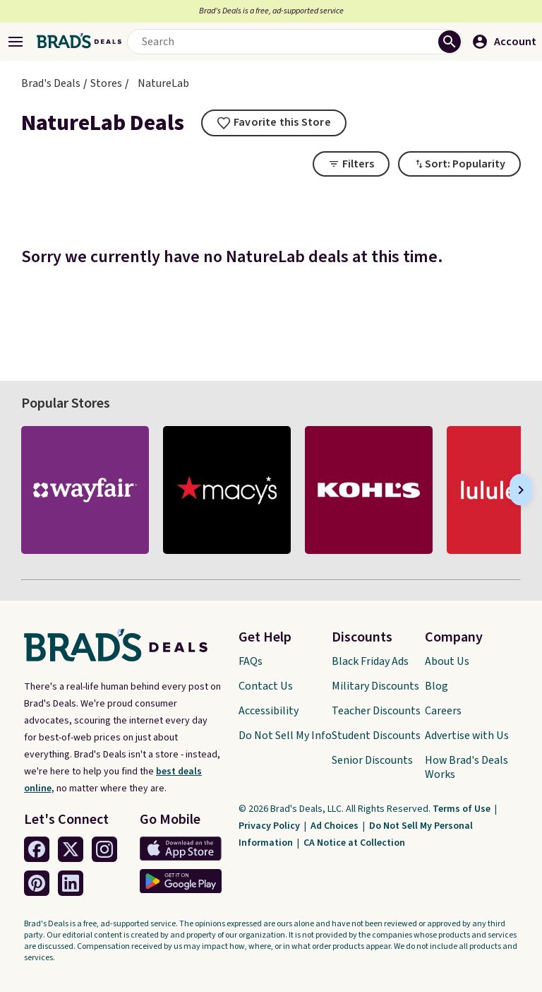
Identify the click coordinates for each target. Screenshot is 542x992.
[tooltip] (274, 123)
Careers (443, 711)
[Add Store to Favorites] (274, 123)
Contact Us (266, 686)
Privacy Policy (270, 826)
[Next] (521, 490)
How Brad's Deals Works (466, 767)
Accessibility (269, 711)
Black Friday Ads (370, 661)
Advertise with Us (467, 735)
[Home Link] (79, 41)
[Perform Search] (449, 41)
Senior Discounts (372, 760)
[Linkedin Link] (70, 883)
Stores (106, 83)
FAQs (251, 661)
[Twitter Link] (70, 849)
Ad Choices (336, 826)
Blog (436, 686)
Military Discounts (375, 686)
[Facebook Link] (36, 849)
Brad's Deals (50, 83)
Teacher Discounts (376, 711)
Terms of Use (463, 809)
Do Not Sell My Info (285, 735)
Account (503, 41)
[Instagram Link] (104, 849)
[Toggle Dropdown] (459, 164)
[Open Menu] (15, 41)
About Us (447, 661)
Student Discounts (376, 735)
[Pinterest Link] (36, 883)
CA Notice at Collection (354, 843)
